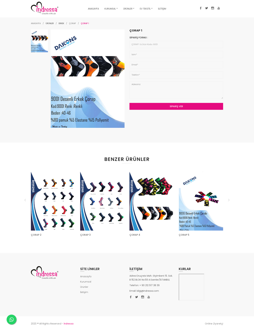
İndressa (68, 323)
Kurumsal (85, 281)
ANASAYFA (93, 8)
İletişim (84, 292)
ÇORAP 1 (135, 30)
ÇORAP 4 (134, 235)
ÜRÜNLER (128, 8)
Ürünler (84, 287)
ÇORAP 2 (36, 235)
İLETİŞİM (162, 8)
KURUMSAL (111, 8)
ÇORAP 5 (184, 235)
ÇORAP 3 (85, 235)
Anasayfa (36, 23)
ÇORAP (72, 23)
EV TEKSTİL (146, 8)
